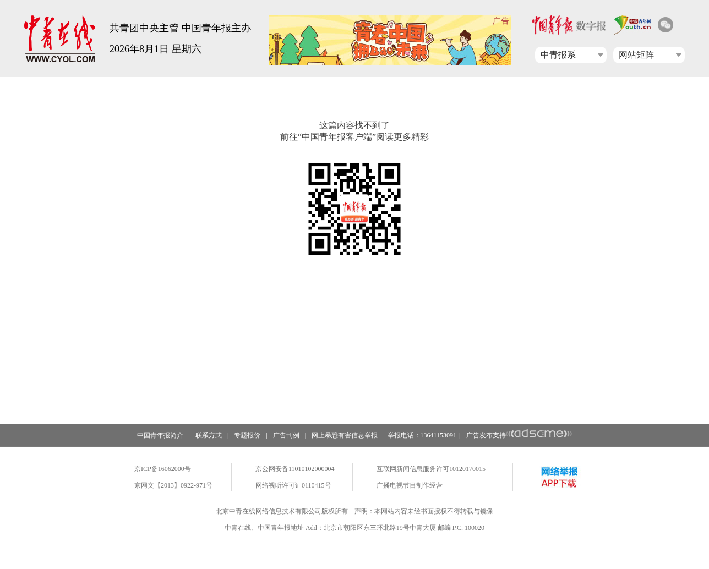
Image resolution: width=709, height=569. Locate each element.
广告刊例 (286, 435)
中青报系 (558, 54)
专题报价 (247, 435)
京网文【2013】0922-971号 (173, 485)
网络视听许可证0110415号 (293, 485)
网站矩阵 (636, 54)
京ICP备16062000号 (162, 469)
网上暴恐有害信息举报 (345, 435)
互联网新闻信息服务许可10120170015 (431, 469)
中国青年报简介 (160, 435)
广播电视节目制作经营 (410, 485)
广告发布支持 (519, 435)
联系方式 (208, 435)
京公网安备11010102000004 (295, 469)
